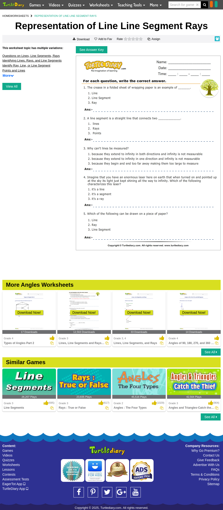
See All (211, 352)
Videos (7, 455)
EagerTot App (13, 484)
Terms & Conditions (205, 474)
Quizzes (8, 460)
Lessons (8, 469)
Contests (8, 474)
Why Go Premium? (205, 450)
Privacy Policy (209, 479)
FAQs (215, 469)
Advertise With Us (206, 465)
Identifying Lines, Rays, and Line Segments (32, 60)
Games (7, 450)
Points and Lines (13, 70)
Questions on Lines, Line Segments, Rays (31, 56)
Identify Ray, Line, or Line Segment (26, 65)
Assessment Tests (15, 479)
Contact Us (211, 455)
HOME (6, 15)
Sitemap (213, 484)
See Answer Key (91, 50)
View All (12, 86)
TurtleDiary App (15, 489)
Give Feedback (208, 460)
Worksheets (11, 465)
